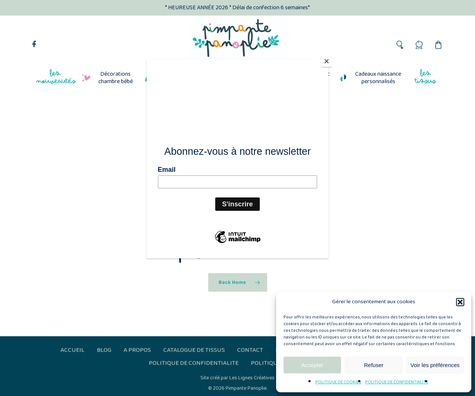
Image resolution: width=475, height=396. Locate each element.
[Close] (326, 61)
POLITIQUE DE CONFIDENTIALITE (396, 382)
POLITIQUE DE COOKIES (338, 382)
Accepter (312, 365)
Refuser (374, 365)
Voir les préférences (435, 365)
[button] (460, 302)
